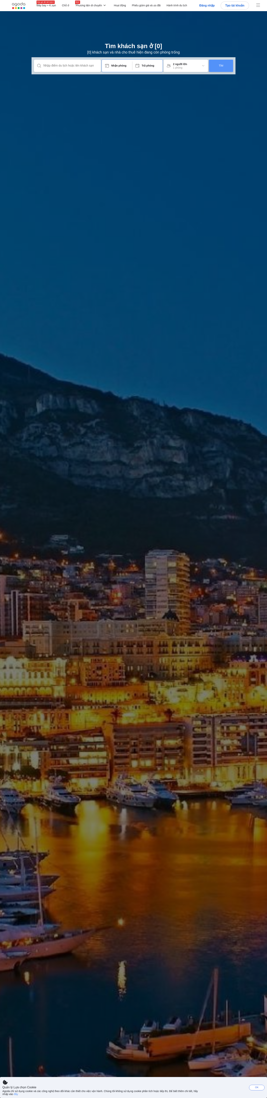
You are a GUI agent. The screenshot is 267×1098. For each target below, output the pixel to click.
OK (257, 1087)
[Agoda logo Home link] (18, 5)
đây (16, 1094)
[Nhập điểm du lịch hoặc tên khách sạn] (70, 65)
